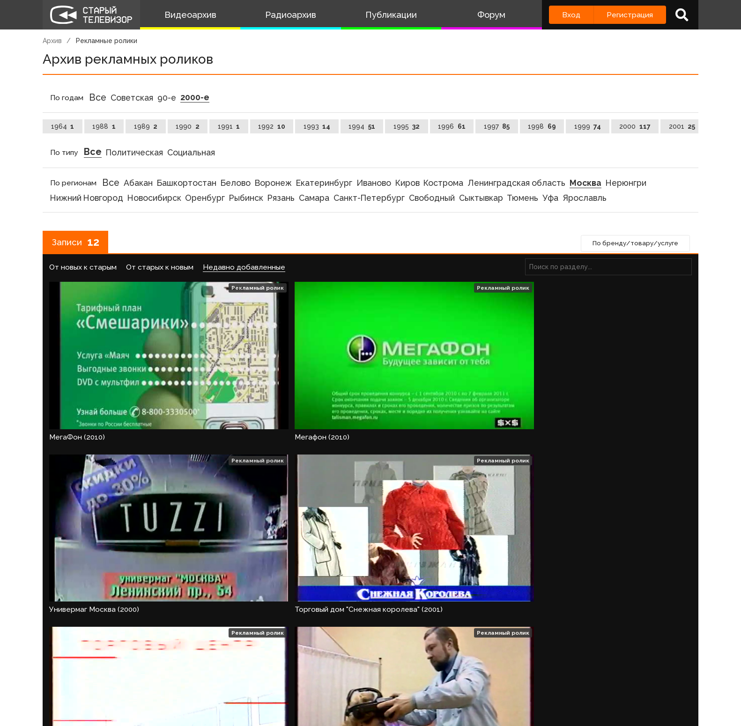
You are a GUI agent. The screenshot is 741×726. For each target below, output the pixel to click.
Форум (491, 15)
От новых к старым (83, 268)
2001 (682, 126)
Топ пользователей (380, 682)
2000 (635, 126)
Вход (571, 14)
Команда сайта (123, 682)
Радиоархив (290, 15)
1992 (271, 126)
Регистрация (630, 14)
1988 (104, 126)
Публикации (391, 15)
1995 (406, 126)
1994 (361, 126)
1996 (452, 126)
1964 (62, 126)
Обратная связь (235, 682)
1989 (146, 126)
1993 (317, 126)
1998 (542, 126)
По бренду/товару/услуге (632, 245)
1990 (188, 126)
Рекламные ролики (106, 40)
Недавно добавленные (244, 268)
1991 (229, 126)
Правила (178, 682)
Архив (52, 40)
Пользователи (303, 682)
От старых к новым (159, 268)
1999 (587, 126)
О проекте (64, 682)
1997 (497, 126)
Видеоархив (190, 15)
